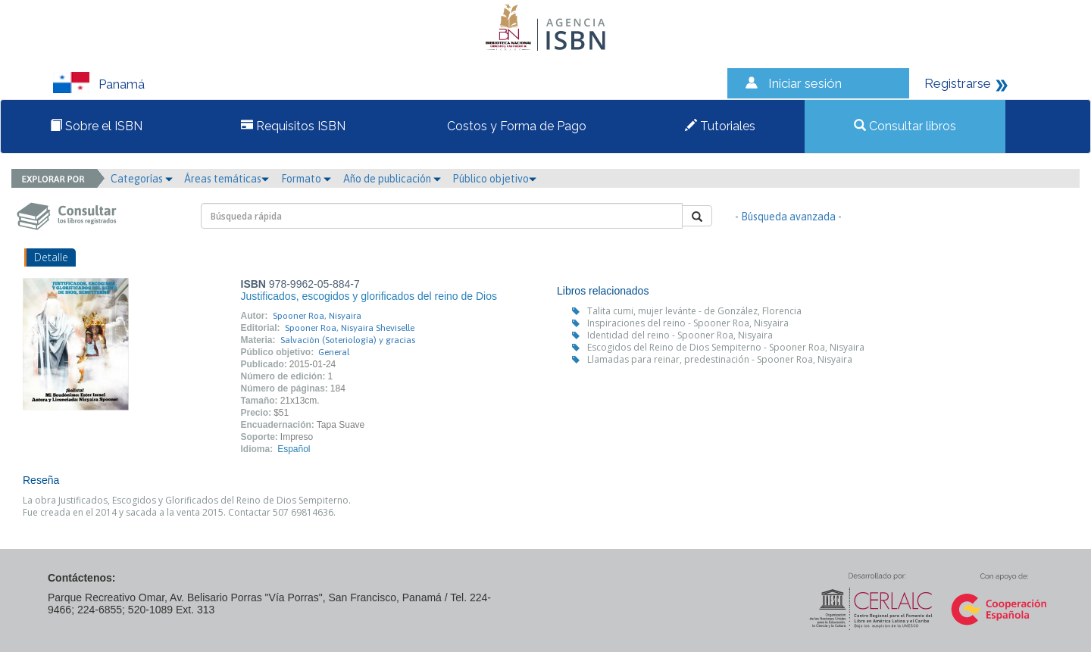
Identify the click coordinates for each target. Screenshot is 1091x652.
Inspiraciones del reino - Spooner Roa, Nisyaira (688, 323)
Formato (306, 179)
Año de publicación (392, 179)
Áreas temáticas (226, 179)
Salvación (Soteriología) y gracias (347, 340)
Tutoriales (720, 126)
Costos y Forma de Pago (515, 126)
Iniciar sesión (805, 83)
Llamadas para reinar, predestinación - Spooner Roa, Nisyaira (719, 359)
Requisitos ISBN (293, 126)
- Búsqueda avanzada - (788, 217)
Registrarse (957, 83)
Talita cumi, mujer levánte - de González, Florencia (694, 310)
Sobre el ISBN (96, 126)
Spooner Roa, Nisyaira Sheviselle (349, 328)
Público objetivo (494, 179)
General (333, 352)
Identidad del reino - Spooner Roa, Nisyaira (680, 335)
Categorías (142, 179)
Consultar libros (905, 126)
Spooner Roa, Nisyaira (317, 315)
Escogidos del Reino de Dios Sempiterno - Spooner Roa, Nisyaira (725, 347)
